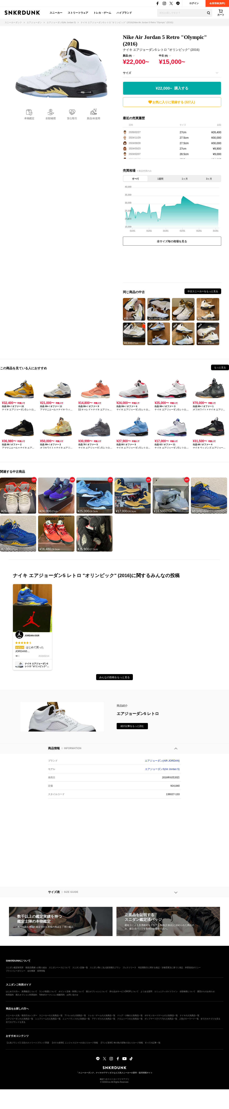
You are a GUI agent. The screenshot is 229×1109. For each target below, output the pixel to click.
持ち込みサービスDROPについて (124, 991)
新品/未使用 (93, 118)
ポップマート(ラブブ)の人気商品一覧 (161, 1019)
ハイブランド (124, 12)
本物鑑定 (29, 118)
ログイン (194, 3)
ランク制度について (48, 991)
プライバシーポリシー (15, 971)
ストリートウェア (78, 12)
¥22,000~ (172, 88)
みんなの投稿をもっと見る (114, 677)
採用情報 (41, 971)
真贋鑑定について (29, 991)
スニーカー (56, 12)
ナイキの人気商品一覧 (189, 1015)
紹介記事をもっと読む (132, 726)
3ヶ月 (209, 178)
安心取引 (72, 118)
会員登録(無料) (217, 3)
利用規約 (10, 995)
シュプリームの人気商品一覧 (48, 1019)
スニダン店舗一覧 (80, 967)
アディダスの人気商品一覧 (103, 1019)
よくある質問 (146, 991)
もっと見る (220, 367)
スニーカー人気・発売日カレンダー (21, 1015)
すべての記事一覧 (152, 1043)
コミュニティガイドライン (166, 991)
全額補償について (187, 991)
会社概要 (31, 971)
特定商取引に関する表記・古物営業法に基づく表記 (160, 967)
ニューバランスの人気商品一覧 (76, 1019)
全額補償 (51, 118)
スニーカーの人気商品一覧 (51, 1015)
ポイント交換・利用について (71, 991)
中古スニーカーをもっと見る (203, 291)
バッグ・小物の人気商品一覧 (130, 1015)
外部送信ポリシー (193, 967)
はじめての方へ (13, 991)
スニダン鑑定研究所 (14, 967)
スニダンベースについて (59, 967)
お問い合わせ (72, 995)
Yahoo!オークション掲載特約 (52, 995)
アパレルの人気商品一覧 (75, 1015)
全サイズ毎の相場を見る (172, 241)
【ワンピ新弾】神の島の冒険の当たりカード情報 (121, 1043)
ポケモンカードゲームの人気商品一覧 (161, 1015)
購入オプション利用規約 (26, 995)
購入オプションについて (96, 991)
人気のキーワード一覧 (189, 1019)
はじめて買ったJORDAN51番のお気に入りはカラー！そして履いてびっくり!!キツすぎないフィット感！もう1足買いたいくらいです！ (32, 647)
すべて (135, 178)
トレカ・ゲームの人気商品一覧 (101, 1015)
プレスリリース (129, 967)
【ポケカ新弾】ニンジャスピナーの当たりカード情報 (74, 1043)
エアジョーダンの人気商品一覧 (19, 1019)
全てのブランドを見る (15, 1022)
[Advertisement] (172, 265)
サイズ (127, 72)
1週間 (160, 178)
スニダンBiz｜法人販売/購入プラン (105, 967)
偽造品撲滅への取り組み (36, 967)
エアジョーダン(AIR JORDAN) (162, 760)
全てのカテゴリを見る (210, 1019)
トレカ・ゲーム (102, 12)
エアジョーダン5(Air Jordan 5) (162, 769)
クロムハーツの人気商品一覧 (130, 1019)
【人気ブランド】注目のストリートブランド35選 (27, 1043)
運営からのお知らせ (206, 991)
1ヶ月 (185, 178)
